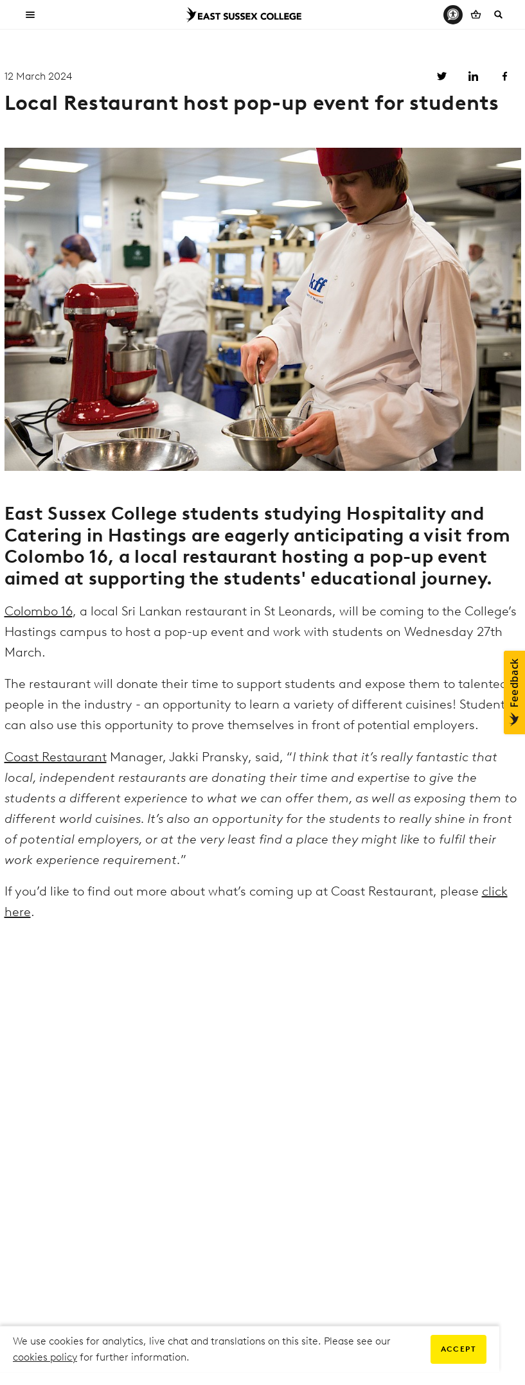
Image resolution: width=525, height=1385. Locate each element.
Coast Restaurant (55, 756)
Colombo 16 (38, 611)
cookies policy (45, 1357)
